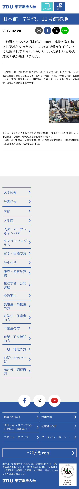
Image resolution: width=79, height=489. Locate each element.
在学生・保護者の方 (15, 318)
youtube (54, 401)
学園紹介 (10, 202)
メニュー (71, 6)
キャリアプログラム (15, 243)
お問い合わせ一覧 (15, 360)
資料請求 (47, 9)
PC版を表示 (39, 452)
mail (39, 30)
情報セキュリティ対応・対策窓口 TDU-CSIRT (19, 427)
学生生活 (10, 263)
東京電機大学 (19, 481)
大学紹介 (10, 192)
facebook (47, 30)
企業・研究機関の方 (15, 339)
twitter (56, 30)
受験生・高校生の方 (15, 306)
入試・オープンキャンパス (15, 231)
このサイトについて (16, 437)
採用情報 (46, 416)
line (65, 30)
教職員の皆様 (12, 416)
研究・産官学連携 (15, 273)
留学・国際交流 (15, 253)
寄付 (59, 9)
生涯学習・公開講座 (15, 285)
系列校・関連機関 (15, 371)
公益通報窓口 (49, 426)
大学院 (8, 220)
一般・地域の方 (15, 349)
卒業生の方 (12, 328)
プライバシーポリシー (55, 437)
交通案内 (10, 295)
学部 (7, 211)
